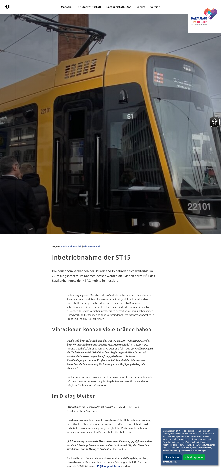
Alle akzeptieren (194, 457)
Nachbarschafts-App (119, 7)
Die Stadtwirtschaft (89, 7)
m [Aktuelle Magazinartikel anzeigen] (7, 6)
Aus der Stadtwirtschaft (71, 246)
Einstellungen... (170, 462)
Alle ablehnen (172, 457)
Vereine (155, 7)
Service (141, 7)
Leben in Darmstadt (92, 246)
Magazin (66, 7)
